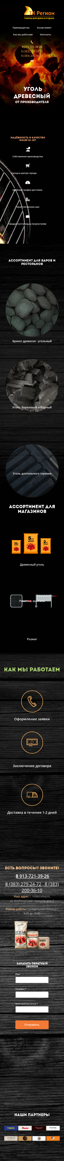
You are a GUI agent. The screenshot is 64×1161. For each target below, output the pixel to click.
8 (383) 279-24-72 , (25, 884)
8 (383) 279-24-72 (32, 51)
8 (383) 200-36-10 (32, 56)
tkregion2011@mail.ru (32, 66)
